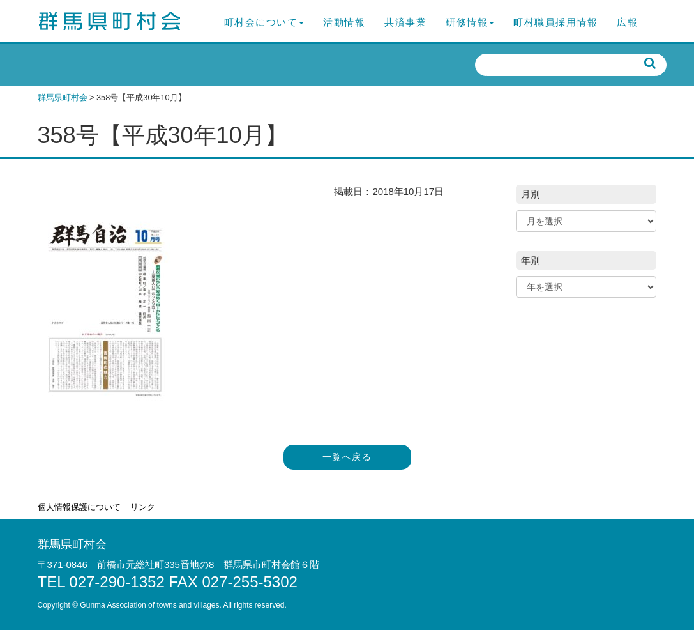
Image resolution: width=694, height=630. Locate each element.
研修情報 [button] (470, 22)
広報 (627, 22)
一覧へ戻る (347, 457)
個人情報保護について (79, 507)
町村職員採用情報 (555, 22)
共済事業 (405, 22)
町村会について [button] (264, 22)
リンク (142, 507)
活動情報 (344, 22)
